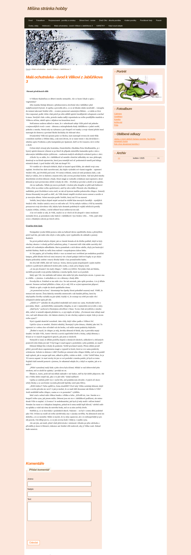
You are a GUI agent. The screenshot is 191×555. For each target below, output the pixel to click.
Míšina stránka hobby (47, 8)
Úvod (30, 20)
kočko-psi (118, 122)
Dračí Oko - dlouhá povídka (110, 20)
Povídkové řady (146, 20)
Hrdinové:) (46, 26)
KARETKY (101, 26)
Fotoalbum (40, 20)
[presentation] (52, 530)
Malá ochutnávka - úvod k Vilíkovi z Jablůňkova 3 (73, 26)
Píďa (116, 125)
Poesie (158, 20)
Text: (29, 499)
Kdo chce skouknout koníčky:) (126, 144)
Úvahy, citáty (33, 26)
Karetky (117, 119)
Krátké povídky (130, 20)
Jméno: (31, 479)
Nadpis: (31, 489)
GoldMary (118, 117)
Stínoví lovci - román (87, 20)
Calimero (118, 114)
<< (119, 158)
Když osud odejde (116, 26)
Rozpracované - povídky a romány (61, 20)
